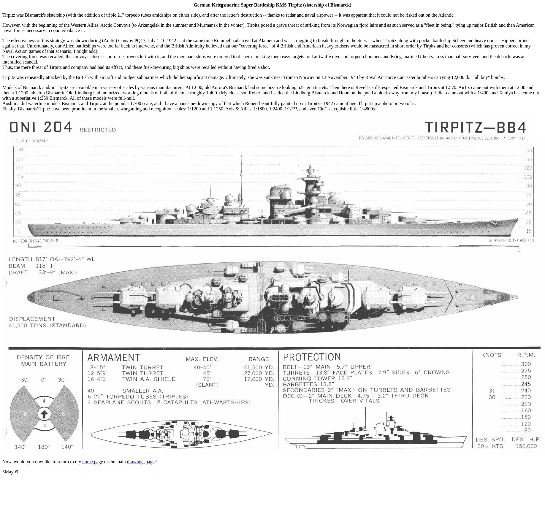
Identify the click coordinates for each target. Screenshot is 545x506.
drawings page (141, 461)
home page (92, 461)
